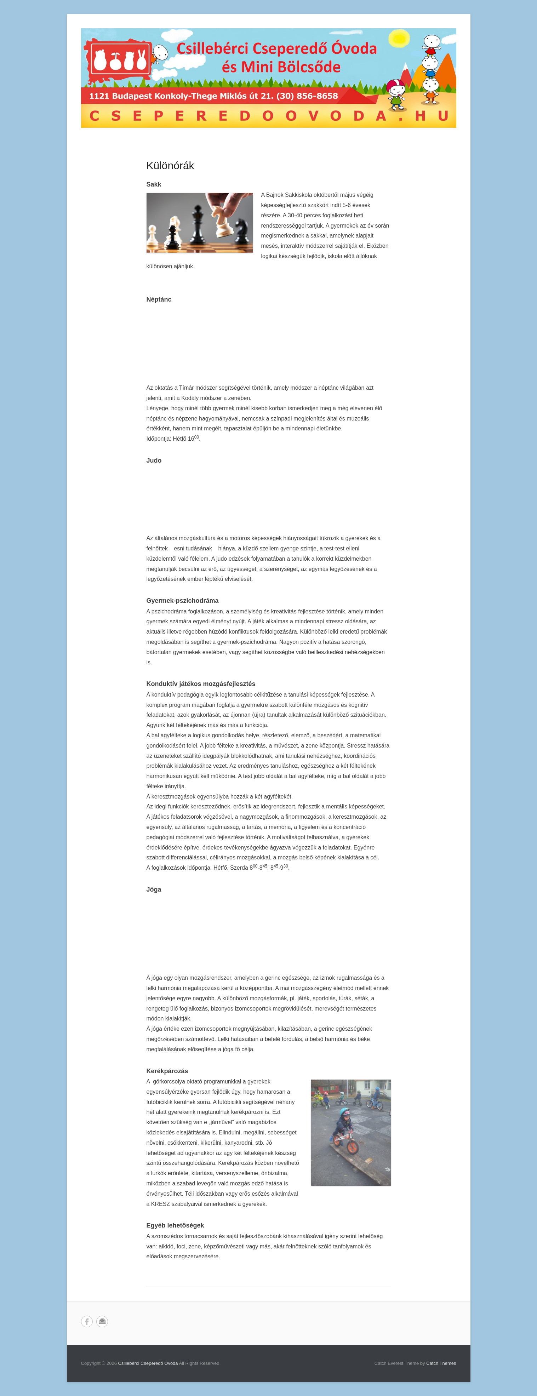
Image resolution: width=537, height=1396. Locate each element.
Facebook (87, 1321)
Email (102, 1321)
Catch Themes (441, 1363)
